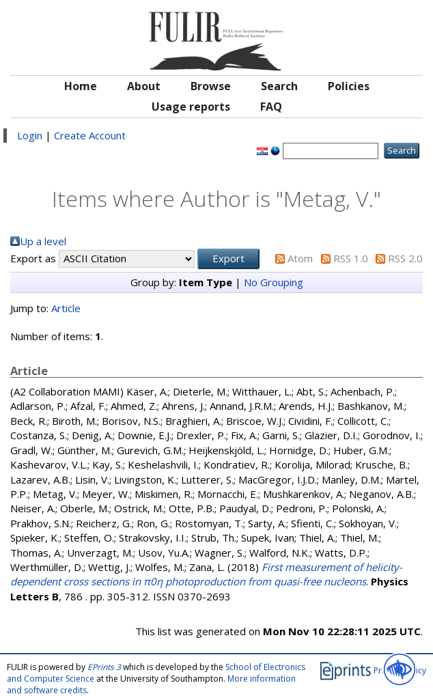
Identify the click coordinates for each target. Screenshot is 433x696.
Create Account (90, 135)
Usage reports (191, 106)
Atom (300, 258)
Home (80, 86)
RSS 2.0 (405, 258)
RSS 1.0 (350, 258)
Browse (211, 86)
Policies (348, 86)
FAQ (271, 106)
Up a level (43, 241)
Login (29, 135)
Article (66, 308)
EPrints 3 (104, 667)
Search (279, 86)
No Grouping (273, 282)
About (143, 86)
